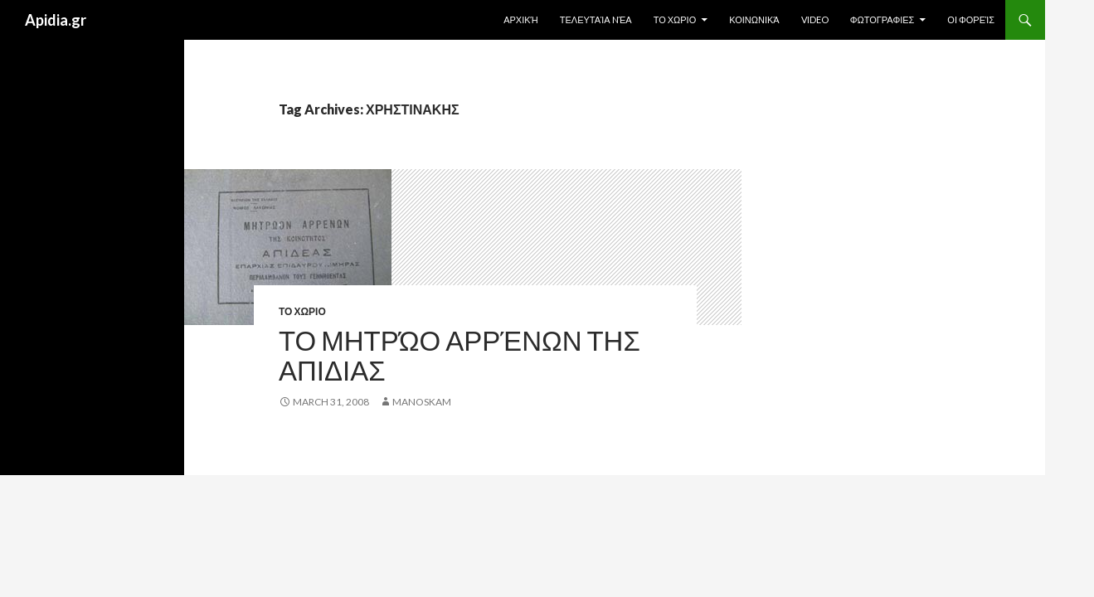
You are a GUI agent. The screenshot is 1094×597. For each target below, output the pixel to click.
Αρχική (520, 19)
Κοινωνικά (754, 19)
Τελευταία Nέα (596, 19)
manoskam (421, 402)
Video (815, 19)
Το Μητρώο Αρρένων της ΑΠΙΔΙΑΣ (459, 354)
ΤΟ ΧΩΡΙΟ (675, 19)
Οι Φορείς (970, 19)
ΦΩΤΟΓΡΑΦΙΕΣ (882, 19)
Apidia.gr (55, 20)
